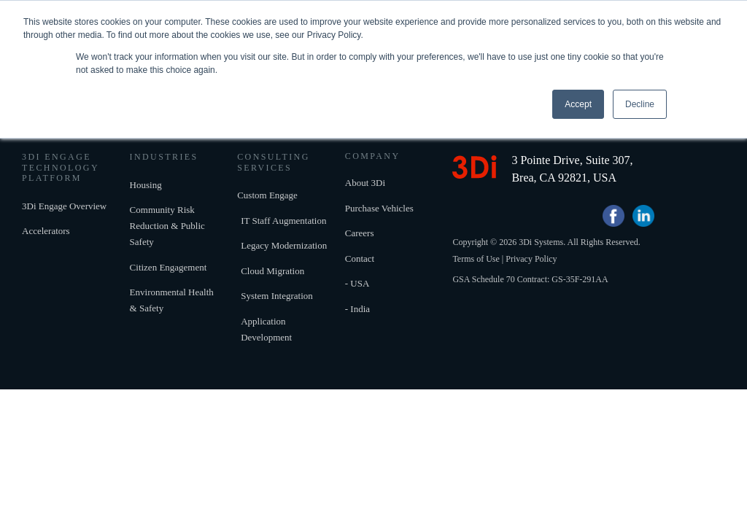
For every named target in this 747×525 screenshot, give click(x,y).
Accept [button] (578, 104)
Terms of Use (475, 273)
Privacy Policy (531, 273)
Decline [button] (639, 104)
